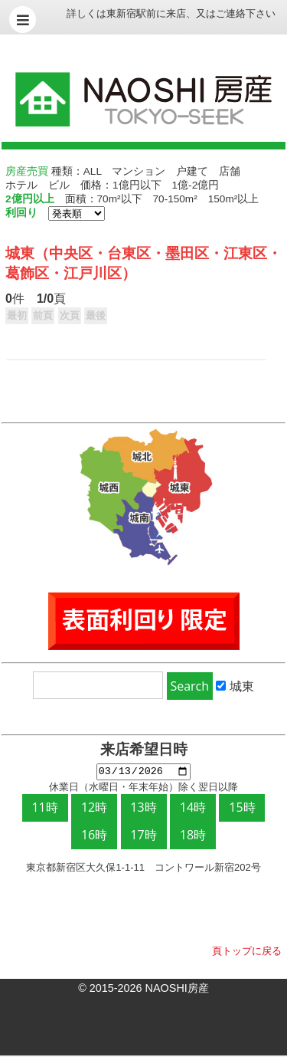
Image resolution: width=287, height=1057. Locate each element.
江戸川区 (93, 273)
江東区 (245, 253)
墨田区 (187, 253)
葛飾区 (27, 273)
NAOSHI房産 (177, 989)
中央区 (71, 253)
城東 (19, 253)
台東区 (129, 253)
